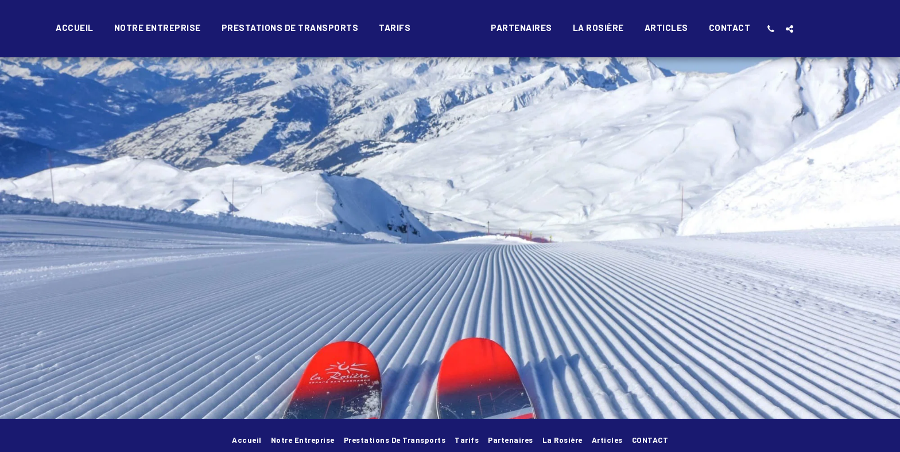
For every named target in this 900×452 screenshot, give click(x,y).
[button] (797, 28)
